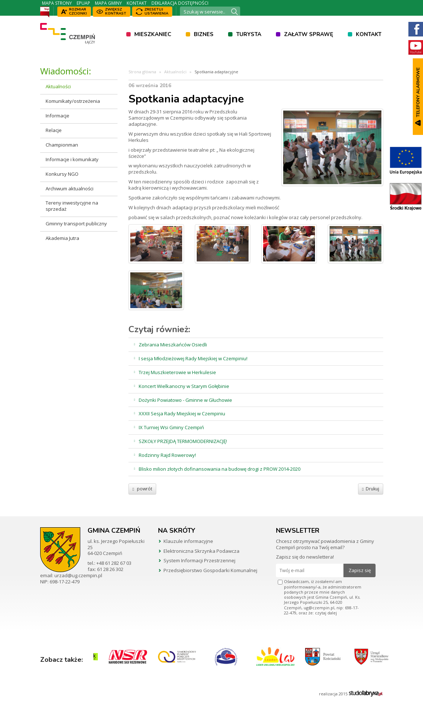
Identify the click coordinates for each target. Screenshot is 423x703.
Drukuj (370, 489)
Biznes (204, 34)
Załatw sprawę (308, 34)
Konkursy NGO (62, 174)
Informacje (57, 115)
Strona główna (142, 71)
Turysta (248, 34)
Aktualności (58, 86)
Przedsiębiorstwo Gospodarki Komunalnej (210, 570)
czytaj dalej (326, 612)
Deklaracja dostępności (179, 3)
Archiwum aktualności (69, 188)
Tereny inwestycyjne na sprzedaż (72, 205)
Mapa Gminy (108, 3)
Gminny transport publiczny (76, 223)
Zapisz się (360, 570)
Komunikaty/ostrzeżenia (73, 101)
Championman (62, 144)
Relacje (54, 130)
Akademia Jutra (62, 238)
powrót (142, 489)
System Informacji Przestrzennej (199, 560)
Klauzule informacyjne (188, 541)
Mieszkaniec (152, 34)
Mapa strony (57, 3)
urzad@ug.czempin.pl (78, 575)
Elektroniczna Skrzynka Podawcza (201, 551)
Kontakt (137, 3)
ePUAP (83, 3)
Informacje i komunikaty (72, 159)
